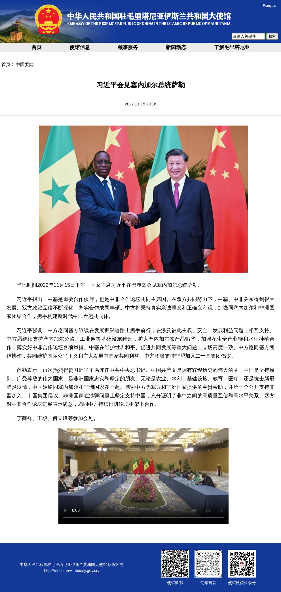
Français (269, 6)
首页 (36, 47)
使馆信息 (79, 47)
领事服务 (128, 47)
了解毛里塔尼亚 (232, 47)
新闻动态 (176, 47)
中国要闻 (25, 64)
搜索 (272, 36)
